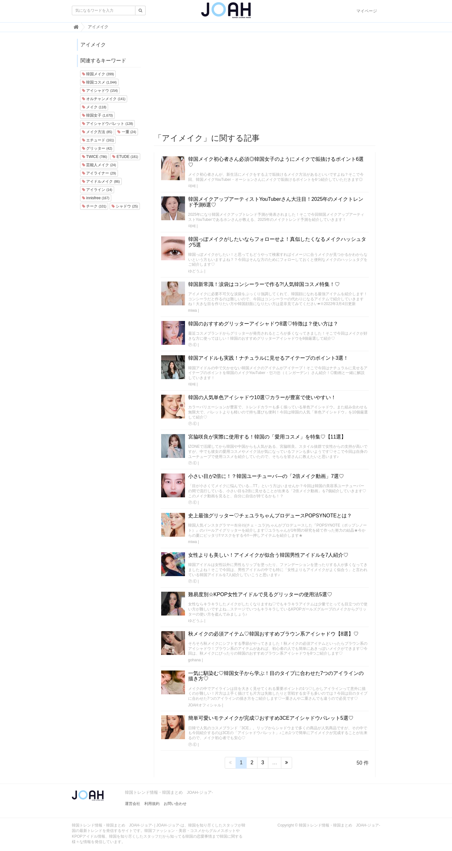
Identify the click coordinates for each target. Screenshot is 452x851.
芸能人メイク (99, 165)
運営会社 (132, 803)
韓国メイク (98, 74)
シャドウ (125, 206)
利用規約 (152, 803)
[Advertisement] (265, 82)
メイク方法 (97, 132)
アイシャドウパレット (107, 123)
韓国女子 (97, 115)
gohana (194, 660)
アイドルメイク (101, 181)
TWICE (94, 156)
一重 (126, 132)
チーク (94, 206)
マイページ (366, 11)
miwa (192, 310)
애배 (192, 186)
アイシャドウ (100, 90)
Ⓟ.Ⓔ (192, 345)
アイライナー (99, 173)
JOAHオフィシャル (204, 705)
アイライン (97, 189)
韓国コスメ (99, 82)
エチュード (98, 140)
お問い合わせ (175, 803)
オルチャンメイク (103, 99)
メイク (94, 107)
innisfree (95, 198)
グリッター (97, 148)
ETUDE (125, 156)
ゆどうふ (195, 271)
